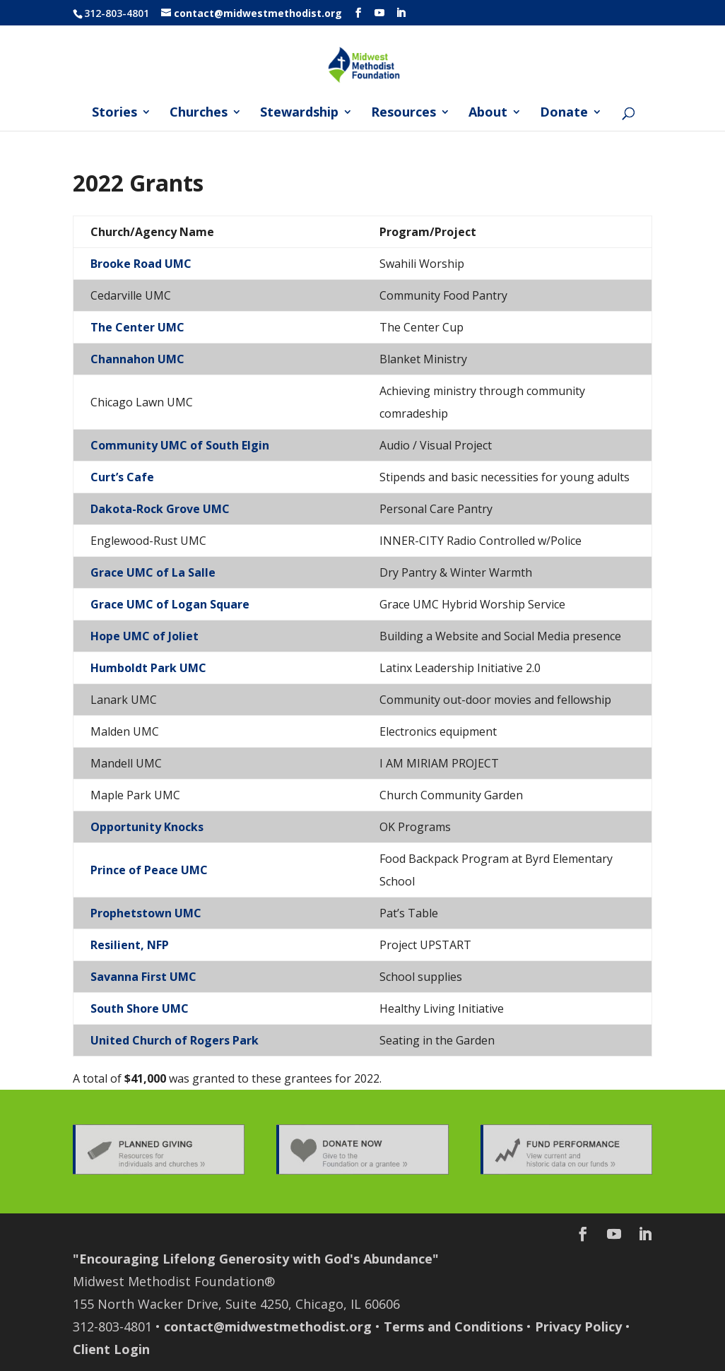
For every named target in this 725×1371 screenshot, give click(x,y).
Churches (199, 113)
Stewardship (299, 113)
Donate (564, 113)
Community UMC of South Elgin (179, 445)
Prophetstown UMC (145, 913)
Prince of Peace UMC (149, 870)
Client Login (111, 1349)
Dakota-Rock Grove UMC (160, 509)
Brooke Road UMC (140, 263)
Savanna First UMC (143, 976)
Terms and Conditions (453, 1326)
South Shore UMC (139, 1008)
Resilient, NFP (129, 945)
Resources (403, 113)
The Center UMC (137, 327)
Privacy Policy (578, 1326)
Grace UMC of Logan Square (169, 604)
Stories (114, 113)
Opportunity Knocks (147, 827)
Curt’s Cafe (122, 477)
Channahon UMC (137, 359)
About (487, 113)
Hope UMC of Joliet (144, 636)
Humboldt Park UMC (148, 668)
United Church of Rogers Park (174, 1040)
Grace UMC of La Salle (153, 572)
